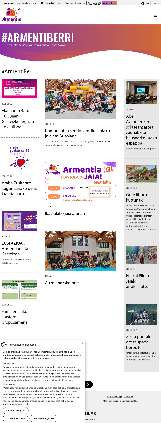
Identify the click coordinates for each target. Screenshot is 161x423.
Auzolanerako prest (63, 282)
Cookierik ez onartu (15, 418)
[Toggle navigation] (155, 15)
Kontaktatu (128, 397)
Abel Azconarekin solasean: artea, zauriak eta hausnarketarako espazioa (141, 129)
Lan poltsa (80, 3)
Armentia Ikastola (12, 9)
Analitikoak (10, 363)
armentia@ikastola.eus (26, 3)
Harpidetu (50, 3)
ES (158, 3)
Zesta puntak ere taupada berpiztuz (138, 342)
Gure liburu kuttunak (136, 197)
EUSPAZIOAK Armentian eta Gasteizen (15, 248)
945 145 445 (8, 3)
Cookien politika (110, 401)
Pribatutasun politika (128, 401)
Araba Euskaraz (65, 3)
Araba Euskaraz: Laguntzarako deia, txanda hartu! (19, 188)
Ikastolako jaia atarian (65, 213)
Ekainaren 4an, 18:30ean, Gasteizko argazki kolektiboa (18, 118)
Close (83, 343)
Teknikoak (10, 384)
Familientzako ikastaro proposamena (15, 316)
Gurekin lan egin (114, 397)
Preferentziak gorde (15, 410)
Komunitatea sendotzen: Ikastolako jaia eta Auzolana (77, 133)
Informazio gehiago (40, 358)
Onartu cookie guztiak (43, 418)
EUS (154, 3)
